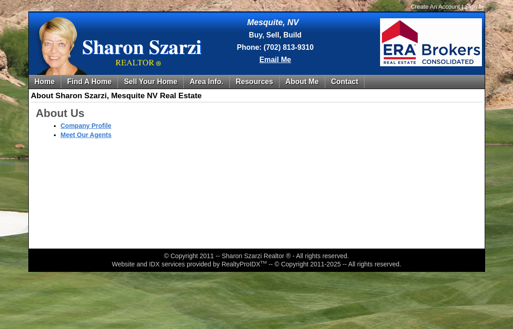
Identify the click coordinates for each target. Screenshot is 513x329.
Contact (345, 81)
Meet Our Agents (86, 134)
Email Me (275, 60)
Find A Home (89, 81)
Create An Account (435, 6)
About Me (302, 81)
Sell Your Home (150, 81)
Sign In (474, 6)
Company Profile (86, 125)
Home (45, 81)
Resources (254, 81)
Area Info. (206, 81)
